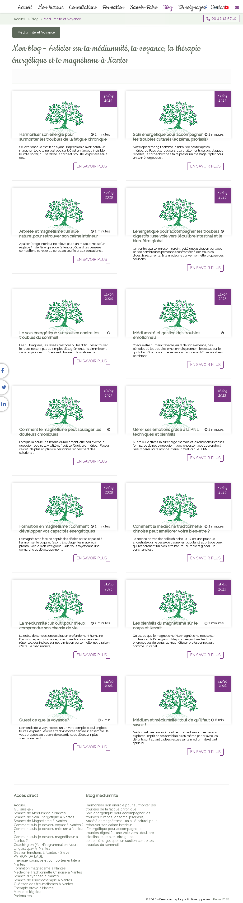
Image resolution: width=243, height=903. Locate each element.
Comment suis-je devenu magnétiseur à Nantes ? (46, 839)
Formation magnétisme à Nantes (40, 868)
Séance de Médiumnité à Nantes (40, 813)
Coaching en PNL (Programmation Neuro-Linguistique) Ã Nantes (47, 847)
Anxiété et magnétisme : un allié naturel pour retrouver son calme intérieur (121, 823)
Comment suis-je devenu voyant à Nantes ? (49, 825)
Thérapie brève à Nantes (34, 888)
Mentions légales (27, 892)
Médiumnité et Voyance (36, 32)
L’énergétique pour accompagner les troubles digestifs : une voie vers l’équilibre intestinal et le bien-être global (120, 833)
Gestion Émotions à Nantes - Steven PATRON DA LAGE (42, 854)
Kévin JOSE (221, 899)
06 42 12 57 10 (221, 18)
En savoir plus (91, 166)
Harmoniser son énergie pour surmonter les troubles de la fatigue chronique (121, 807)
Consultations (84, 7)
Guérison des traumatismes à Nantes (43, 884)
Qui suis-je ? (23, 809)
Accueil (28, 7)
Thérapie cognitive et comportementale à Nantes (47, 862)
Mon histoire (53, 7)
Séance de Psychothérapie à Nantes (43, 880)
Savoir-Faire (142, 7)
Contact (214, 7)
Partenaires (23, 896)
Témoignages (188, 7)
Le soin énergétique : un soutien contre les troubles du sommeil (120, 843)
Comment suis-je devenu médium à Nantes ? (48, 831)
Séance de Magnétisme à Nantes (40, 821)
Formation (113, 7)
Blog (166, 7)
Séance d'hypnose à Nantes (36, 876)
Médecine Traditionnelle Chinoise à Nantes (48, 872)
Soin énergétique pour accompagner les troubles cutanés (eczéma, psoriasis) (118, 815)
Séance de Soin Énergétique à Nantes (44, 817)
